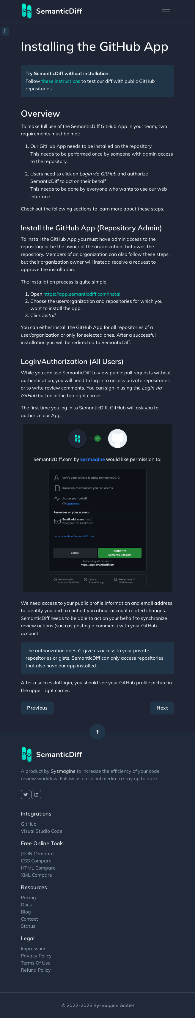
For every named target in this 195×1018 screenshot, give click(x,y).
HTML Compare (38, 868)
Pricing (28, 897)
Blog (26, 912)
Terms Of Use (36, 963)
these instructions (60, 81)
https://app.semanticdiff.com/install (82, 294)
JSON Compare (37, 853)
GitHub (29, 824)
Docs (26, 905)
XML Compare (36, 875)
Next (162, 708)
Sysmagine (63, 771)
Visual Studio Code (41, 831)
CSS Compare (36, 861)
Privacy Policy (36, 956)
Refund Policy (36, 970)
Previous (37, 708)
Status (28, 926)
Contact (29, 919)
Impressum (33, 948)
